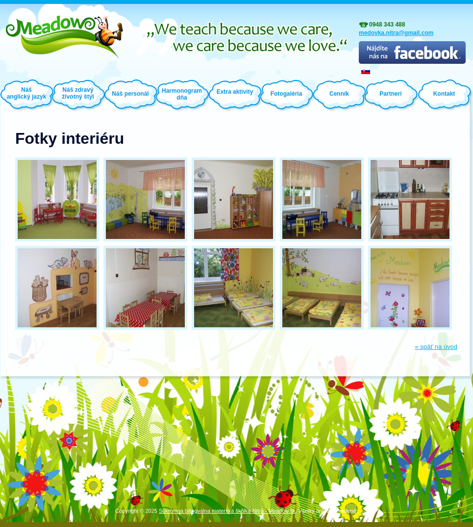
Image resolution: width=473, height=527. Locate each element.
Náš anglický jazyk (27, 93)
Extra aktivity (235, 91)
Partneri (390, 93)
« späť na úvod (436, 346)
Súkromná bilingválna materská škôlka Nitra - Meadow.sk (227, 511)
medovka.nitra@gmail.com (396, 32)
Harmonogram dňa (182, 94)
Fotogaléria (286, 93)
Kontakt (444, 93)
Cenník (339, 93)
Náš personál (130, 93)
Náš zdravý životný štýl (78, 92)
